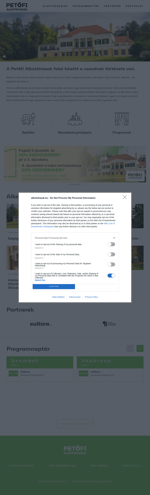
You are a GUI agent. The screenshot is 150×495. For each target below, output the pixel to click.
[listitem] (75, 237)
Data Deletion (58, 297)
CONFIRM (53, 287)
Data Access (75, 297)
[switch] (111, 244)
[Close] (125, 198)
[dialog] (75, 247)
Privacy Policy (91, 297)
